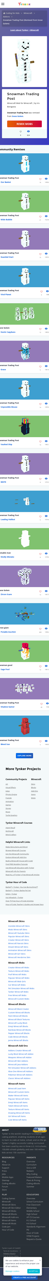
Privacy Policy (9, 1254)
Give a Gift (31, 1167)
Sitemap (5, 1180)
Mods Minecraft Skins (17, 929)
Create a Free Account (24, 1277)
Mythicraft (10, 831)
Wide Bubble (6, 219)
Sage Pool (5, 669)
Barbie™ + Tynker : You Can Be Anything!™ (22, 887)
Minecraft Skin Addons (18, 1061)
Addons (6, 16)
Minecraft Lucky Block (17, 1023)
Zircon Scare (6, 594)
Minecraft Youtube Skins (19, 933)
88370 (3, 482)
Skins (33, 784)
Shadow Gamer (8, 707)
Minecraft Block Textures (19, 1019)
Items (33, 794)
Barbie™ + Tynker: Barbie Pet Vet (18, 890)
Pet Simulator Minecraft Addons (22, 1068)
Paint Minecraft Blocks (18, 1016)
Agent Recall (10, 828)
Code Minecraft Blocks (18, 1037)
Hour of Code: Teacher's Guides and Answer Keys (25, 904)
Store (4, 1189)
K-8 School (31, 1223)
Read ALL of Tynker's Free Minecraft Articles (22, 874)
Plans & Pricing (33, 1180)
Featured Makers (34, 1177)
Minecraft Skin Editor (11, 1207)
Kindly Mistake (7, 557)
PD (28, 1229)
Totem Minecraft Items (18, 1106)
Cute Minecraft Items (17, 1120)
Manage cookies (12, 1271)
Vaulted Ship (6, 444)
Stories (8, 808)
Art (7, 784)
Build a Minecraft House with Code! (19, 861)
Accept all (33, 1271)
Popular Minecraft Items (18, 1099)
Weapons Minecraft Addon (20, 1057)
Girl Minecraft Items (17, 1116)
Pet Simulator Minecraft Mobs (21, 988)
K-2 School (31, 1220)
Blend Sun (5, 744)
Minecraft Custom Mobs (18, 999)
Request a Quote (34, 1239)
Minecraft (28, 13)
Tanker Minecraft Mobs (18, 992)
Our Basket (6, 182)
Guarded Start (7, 257)
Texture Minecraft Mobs (18, 971)
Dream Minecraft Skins (18, 947)
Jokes (8, 791)
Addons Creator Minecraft (19, 1050)
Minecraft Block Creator (18, 1009)
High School (32, 1214)
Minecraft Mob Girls (17, 981)
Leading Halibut (8, 519)
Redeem (30, 1171)
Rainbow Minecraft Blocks (19, 1030)
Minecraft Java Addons (18, 1064)
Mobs (33, 798)
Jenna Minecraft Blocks (18, 1040)
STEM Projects (33, 1236)
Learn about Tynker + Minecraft (24, 30)
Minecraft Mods (9, 1223)
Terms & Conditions (10, 1251)
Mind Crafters (11, 834)
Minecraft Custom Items (18, 1092)
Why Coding (32, 1174)
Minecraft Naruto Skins (18, 943)
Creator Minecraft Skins (18, 940)
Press (4, 1171)
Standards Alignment (36, 1226)
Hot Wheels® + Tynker (14, 897)
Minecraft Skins (9, 1204)
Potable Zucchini (8, 632)
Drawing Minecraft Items (19, 1113)
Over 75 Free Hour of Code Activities (20, 901)
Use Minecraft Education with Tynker (20, 868)
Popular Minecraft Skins (18, 936)
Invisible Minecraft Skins (19, 926)
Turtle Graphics (11, 815)
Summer (30, 1186)
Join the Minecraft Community (17, 854)
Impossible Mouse (9, 407)
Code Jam (6, 1226)
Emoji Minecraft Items (17, 1102)
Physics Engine (11, 794)
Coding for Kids (12, 13)
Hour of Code (8, 1229)
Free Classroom (34, 1204)
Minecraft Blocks (9, 1214)
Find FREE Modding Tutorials (17, 864)
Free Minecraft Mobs (17, 995)
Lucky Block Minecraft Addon (20, 1054)
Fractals (9, 798)
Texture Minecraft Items (18, 1109)
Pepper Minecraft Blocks (19, 1033)
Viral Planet (6, 294)
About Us (6, 1164)
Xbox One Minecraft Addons (20, 1071)
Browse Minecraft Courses (16, 850)
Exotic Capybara (8, 332)
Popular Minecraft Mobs (18, 978)
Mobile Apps (7, 1177)
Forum (5, 1186)
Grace (3, 369)
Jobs (4, 1174)
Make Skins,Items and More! (17, 847)
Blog (4, 1161)
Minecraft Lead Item (17, 1088)
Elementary (32, 1207)
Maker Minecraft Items (18, 1095)
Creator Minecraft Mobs (18, 967)
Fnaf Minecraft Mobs (17, 974)
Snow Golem (17, 116)
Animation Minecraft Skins (19, 950)
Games (8, 805)
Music (8, 812)
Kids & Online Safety (11, 1256)
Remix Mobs (25, 124)
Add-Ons (34, 791)
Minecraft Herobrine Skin (19, 957)
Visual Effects (11, 787)
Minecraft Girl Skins (16, 954)
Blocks (33, 787)
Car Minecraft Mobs (17, 985)
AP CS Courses (33, 1217)
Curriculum (32, 1164)
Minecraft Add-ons (10, 1217)
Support (5, 1167)
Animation (10, 801)
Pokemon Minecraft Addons (20, 1075)
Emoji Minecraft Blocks (18, 1026)
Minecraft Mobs (9, 1211)
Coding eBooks (8, 1183)
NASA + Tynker (11, 894)
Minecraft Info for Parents (16, 871)
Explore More (24, 755)
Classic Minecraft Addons (19, 1078)
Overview (31, 1161)
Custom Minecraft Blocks (19, 1012)
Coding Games (8, 1198)
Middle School (33, 1211)
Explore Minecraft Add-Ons (16, 857)
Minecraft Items (9, 1220)
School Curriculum (35, 1201)
